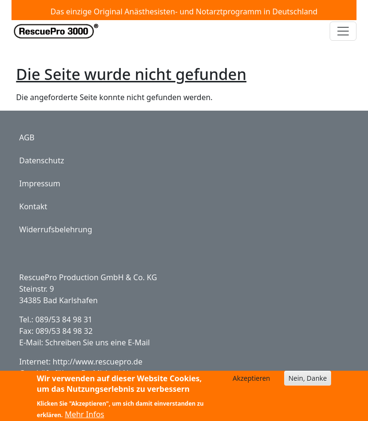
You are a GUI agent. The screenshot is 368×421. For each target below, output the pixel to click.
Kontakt (33, 206)
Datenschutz (41, 160)
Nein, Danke (307, 381)
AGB (26, 137)
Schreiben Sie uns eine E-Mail (97, 342)
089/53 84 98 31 (63, 319)
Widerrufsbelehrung (55, 229)
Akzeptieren (251, 381)
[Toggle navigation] (343, 31)
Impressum (39, 183)
